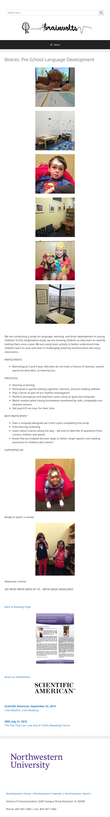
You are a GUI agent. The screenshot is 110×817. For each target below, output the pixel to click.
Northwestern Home (18, 793)
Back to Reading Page (18, 607)
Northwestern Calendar (48, 793)
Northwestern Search (78, 793)
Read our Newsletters (17, 677)
